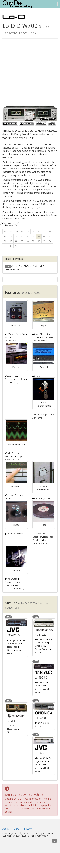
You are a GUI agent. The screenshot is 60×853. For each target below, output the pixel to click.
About (5, 828)
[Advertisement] (30, 73)
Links (16, 828)
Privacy (28, 828)
